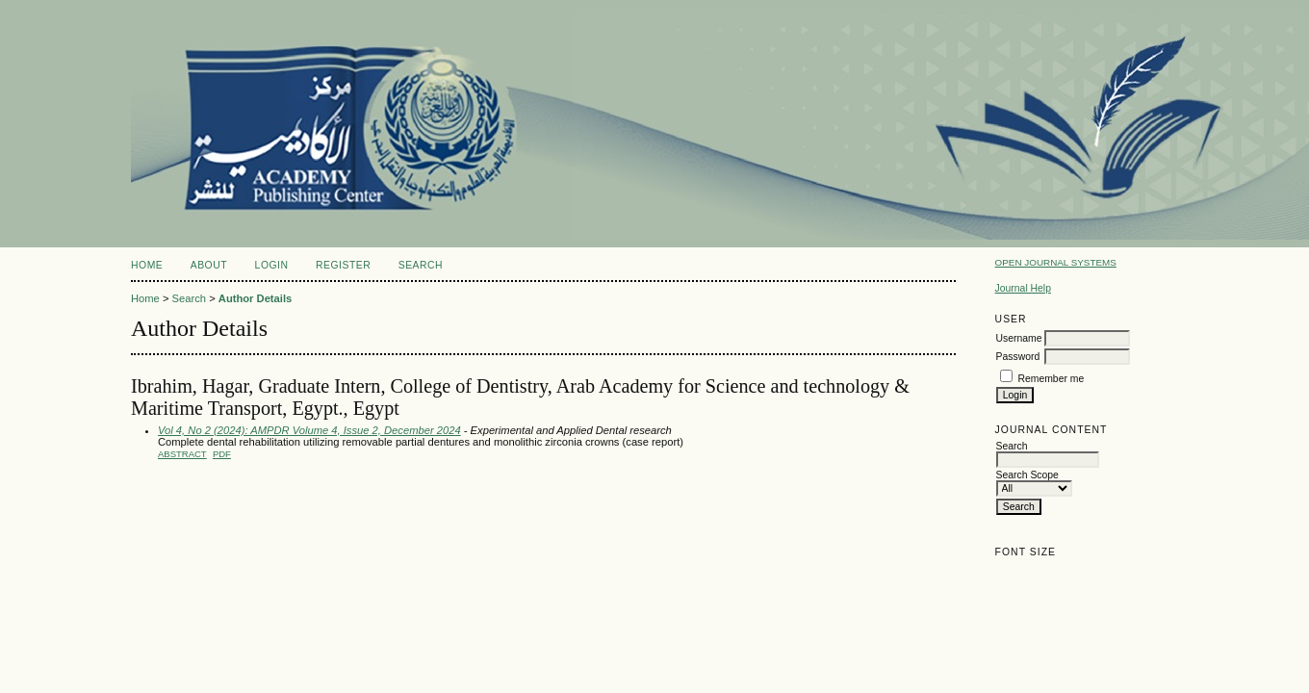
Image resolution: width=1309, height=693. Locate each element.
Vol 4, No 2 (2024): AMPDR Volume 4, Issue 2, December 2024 (309, 430)
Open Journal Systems (1055, 262)
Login (272, 265)
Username (1019, 338)
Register (343, 265)
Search (420, 265)
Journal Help (1023, 288)
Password (1018, 356)
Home (147, 265)
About (209, 265)
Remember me (1051, 378)
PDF (222, 454)
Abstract (182, 454)
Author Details (255, 298)
